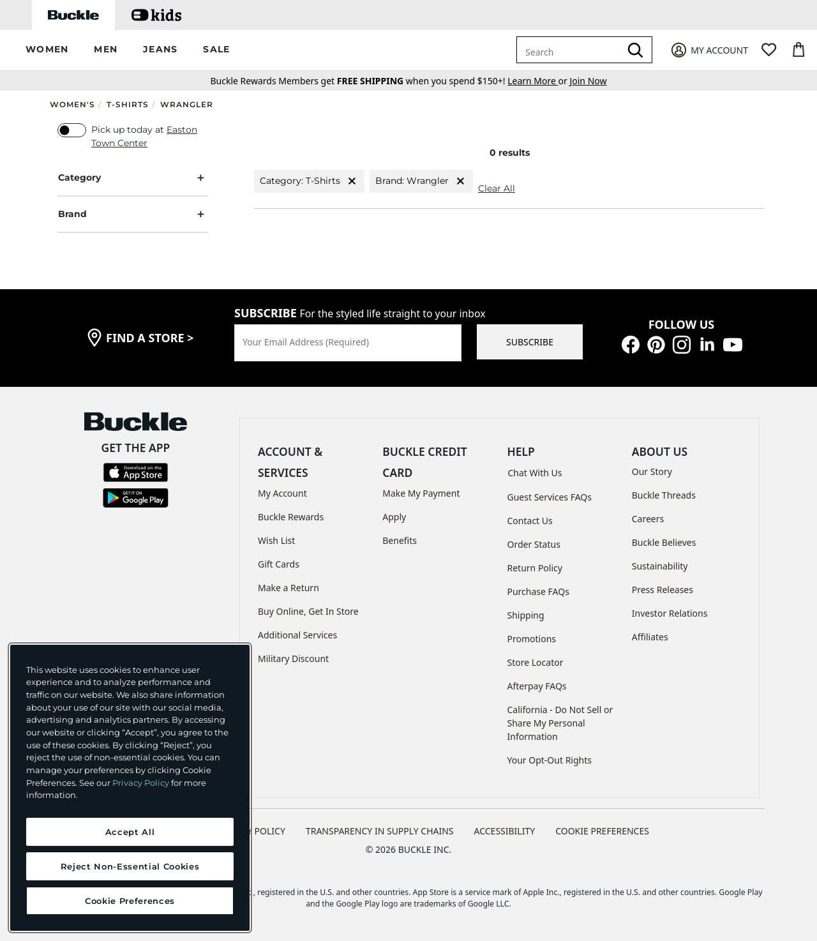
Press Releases (662, 589)
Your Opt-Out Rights (549, 760)
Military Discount (293, 658)
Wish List (276, 540)
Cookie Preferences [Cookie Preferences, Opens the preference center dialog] (130, 901)
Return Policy (534, 568)
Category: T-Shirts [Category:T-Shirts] (309, 181)
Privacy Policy (140, 783)
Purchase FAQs (538, 591)
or (538, 81)
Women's (72, 104)
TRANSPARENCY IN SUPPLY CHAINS (380, 831)
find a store (150, 337)
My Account (282, 493)
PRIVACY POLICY (251, 831)
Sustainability (660, 566)
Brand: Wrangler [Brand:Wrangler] (421, 181)
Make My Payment (421, 493)
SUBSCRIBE (529, 342)
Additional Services (297, 635)
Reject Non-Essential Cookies (130, 866)
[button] (47, 50)
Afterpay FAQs (537, 686)
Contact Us (530, 521)
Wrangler (186, 104)
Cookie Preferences (602, 831)
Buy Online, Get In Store (308, 611)
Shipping (525, 615)
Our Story (652, 471)
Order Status (533, 544)
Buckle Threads (664, 495)
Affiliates (650, 637)
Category (132, 177)
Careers (648, 519)
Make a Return (288, 588)
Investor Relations (670, 613)
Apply (394, 517)
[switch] (71, 130)
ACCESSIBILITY (505, 831)
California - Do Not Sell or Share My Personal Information (560, 723)
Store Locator (535, 662)
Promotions (532, 639)
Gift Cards (278, 564)
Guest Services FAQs (549, 497)
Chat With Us (535, 473)
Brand (132, 214)
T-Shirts (128, 104)
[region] (130, 788)
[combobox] (570, 50)
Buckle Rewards (291, 517)
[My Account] (709, 50)
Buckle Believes (664, 542)
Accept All (130, 832)
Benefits (399, 540)
